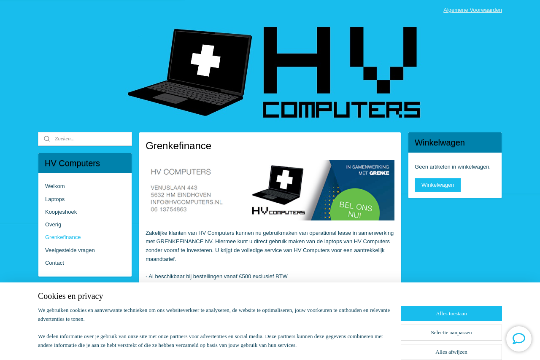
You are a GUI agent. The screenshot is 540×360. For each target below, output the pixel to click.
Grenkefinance (63, 237)
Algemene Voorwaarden (472, 10)
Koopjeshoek (61, 212)
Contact (54, 263)
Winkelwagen (437, 185)
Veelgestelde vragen (70, 250)
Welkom (55, 186)
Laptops (55, 199)
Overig (53, 224)
